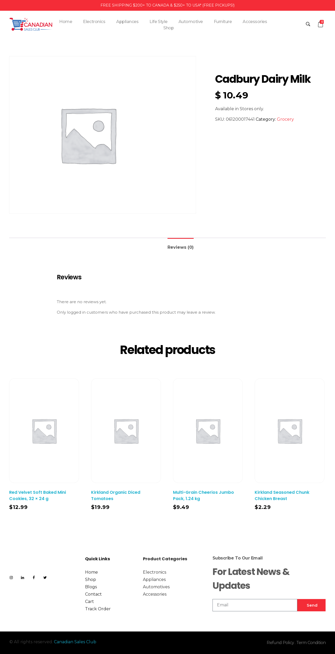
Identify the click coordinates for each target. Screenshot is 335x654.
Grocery (285, 119)
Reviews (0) (181, 247)
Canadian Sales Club (75, 641)
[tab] (180, 245)
